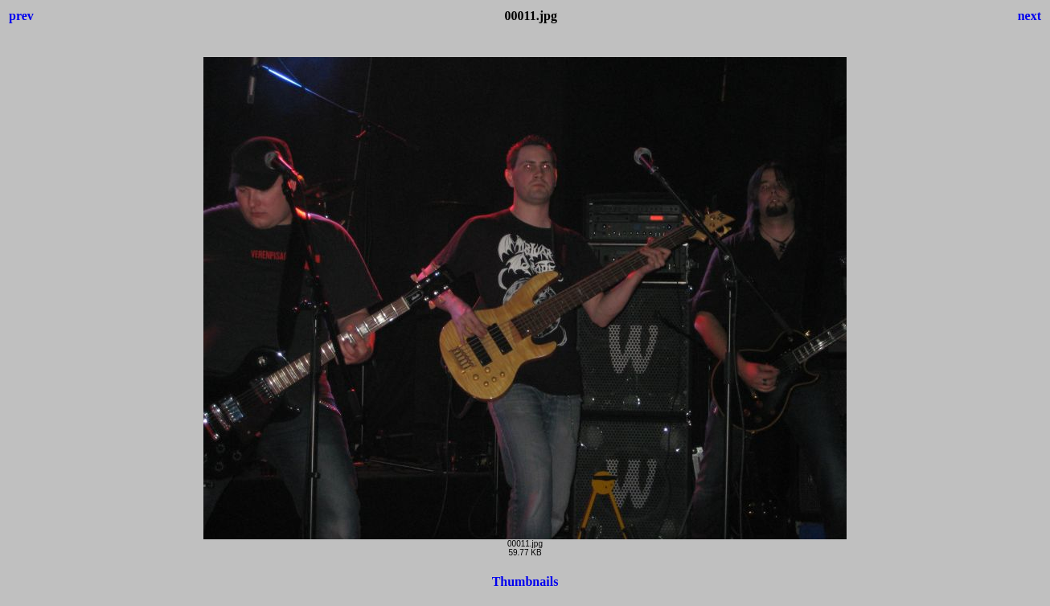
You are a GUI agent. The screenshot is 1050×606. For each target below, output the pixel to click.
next (1029, 16)
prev (21, 16)
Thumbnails (525, 581)
